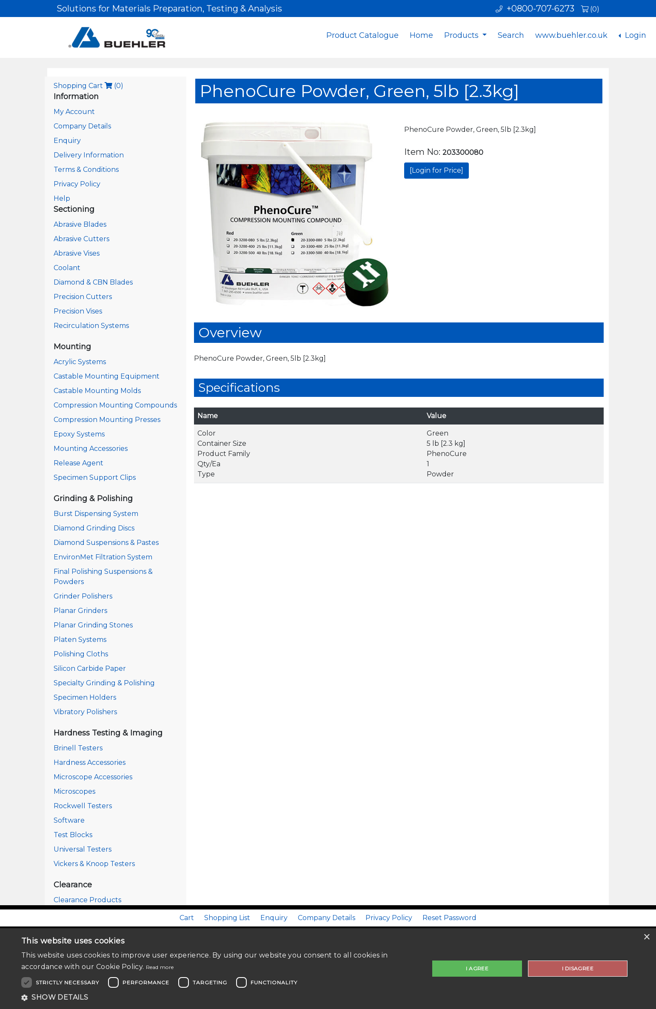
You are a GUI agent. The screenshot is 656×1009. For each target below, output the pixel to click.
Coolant (67, 268)
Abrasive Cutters (81, 239)
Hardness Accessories (89, 762)
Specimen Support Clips (95, 477)
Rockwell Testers (83, 806)
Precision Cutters (83, 297)
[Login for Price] (436, 170)
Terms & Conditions (86, 169)
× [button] (646, 937)
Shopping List (227, 918)
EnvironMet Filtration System (103, 557)
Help (62, 198)
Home (421, 35)
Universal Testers (82, 849)
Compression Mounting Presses (107, 420)
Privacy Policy (77, 184)
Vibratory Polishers (85, 712)
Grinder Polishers (83, 596)
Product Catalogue (362, 35)
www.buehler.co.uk (571, 35)
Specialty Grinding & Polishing (104, 683)
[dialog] (328, 968)
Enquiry (67, 141)
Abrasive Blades (80, 224)
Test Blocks (73, 835)
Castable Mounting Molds (97, 391)
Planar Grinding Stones (93, 625)
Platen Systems (80, 640)
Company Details (82, 126)
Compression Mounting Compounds (115, 405)
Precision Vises (78, 311)
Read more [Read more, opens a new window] (160, 967)
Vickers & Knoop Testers (94, 864)
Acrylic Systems (80, 362)
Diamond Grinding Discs (94, 528)
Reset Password (449, 918)
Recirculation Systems (91, 326)
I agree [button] (477, 968)
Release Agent (78, 463)
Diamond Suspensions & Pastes (106, 543)
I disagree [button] (577, 968)
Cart (187, 918)
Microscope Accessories (93, 777)
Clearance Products (87, 900)
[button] (219, 997)
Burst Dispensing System (96, 514)
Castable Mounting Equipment (107, 376)
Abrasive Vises (77, 253)
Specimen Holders (85, 697)
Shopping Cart (88, 86)
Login (634, 35)
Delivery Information (89, 155)
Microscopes (74, 791)
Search (511, 35)
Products (462, 35)
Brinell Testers (78, 748)
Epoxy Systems (79, 434)
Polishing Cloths (81, 654)
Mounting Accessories (91, 449)
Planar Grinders (80, 611)
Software (69, 820)
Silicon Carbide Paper (90, 668)
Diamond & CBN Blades (93, 282)
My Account (74, 112)
